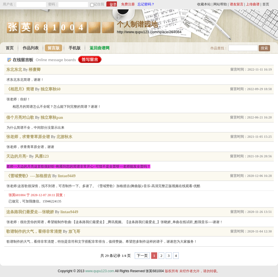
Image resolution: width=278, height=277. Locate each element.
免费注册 (128, 4)
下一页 (142, 255)
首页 (265, 4)
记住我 (99, 4)
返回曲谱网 (99, 48)
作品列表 (31, 48)
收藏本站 (204, 4)
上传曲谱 (253, 4)
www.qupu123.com (99, 271)
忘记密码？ (146, 4)
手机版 (75, 48)
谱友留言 (236, 4)
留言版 (54, 48)
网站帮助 (220, 4)
